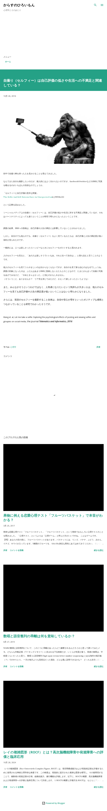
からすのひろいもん (19, 5)
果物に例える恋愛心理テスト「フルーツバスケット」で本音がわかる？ (53, 517)
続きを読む (99, 550)
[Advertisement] (53, 34)
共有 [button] (98, 347)
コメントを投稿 (16, 550)
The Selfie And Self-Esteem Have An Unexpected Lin (27, 197)
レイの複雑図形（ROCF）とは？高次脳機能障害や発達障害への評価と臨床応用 (53, 754)
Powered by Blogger (53, 803)
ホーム (8, 61)
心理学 (13, 347)
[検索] (95, 5)
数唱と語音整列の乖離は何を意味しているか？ (39, 636)
